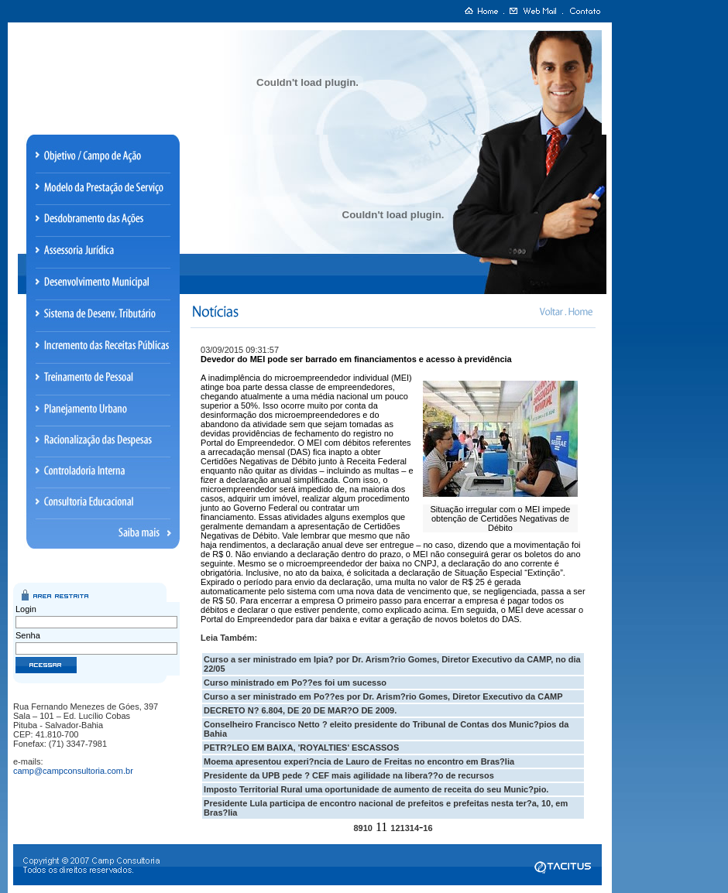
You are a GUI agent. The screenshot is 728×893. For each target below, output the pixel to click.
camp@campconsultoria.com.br (73, 770)
